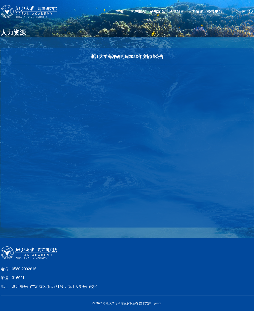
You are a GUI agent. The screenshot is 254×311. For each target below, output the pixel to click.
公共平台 (214, 11)
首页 (120, 11)
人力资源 (195, 11)
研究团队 (157, 11)
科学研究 (176, 11)
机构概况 (138, 11)
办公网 (240, 11)
